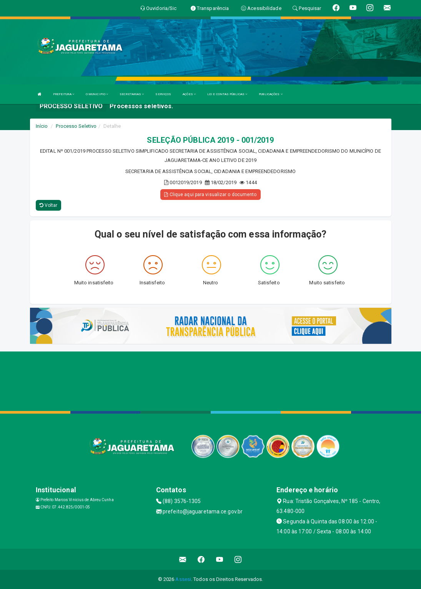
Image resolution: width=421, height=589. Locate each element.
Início (42, 126)
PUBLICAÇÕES (270, 94)
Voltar (49, 205)
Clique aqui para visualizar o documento (210, 194)
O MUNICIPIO (97, 94)
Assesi (183, 579)
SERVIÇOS (163, 94)
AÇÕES (189, 94)
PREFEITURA (63, 94)
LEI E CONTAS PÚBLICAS (227, 94)
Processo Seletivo (76, 126)
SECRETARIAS (132, 94)
